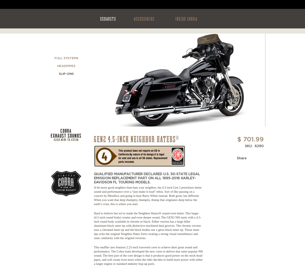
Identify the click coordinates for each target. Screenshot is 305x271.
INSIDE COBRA (186, 18)
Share (242, 158)
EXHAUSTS (108, 18)
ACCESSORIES (144, 18)
